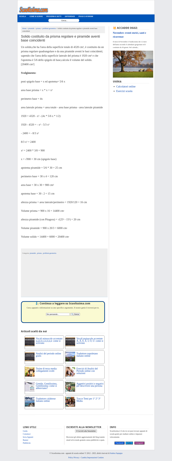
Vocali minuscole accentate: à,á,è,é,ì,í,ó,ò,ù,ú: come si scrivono (49, 341)
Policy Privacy (73, 458)
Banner (25, 440)
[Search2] (58, 314)
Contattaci (27, 434)
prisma (39, 253)
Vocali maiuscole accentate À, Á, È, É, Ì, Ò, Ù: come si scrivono (89, 341)
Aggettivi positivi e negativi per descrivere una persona (89, 384)
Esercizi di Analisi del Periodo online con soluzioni (87, 371)
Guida (25, 431)
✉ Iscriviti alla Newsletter (86, 431)
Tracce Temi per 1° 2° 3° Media (88, 399)
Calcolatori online (126, 86)
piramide (33, 253)
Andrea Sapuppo (116, 453)
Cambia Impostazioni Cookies (92, 458)
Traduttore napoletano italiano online (87, 354)
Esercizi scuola (124, 91)
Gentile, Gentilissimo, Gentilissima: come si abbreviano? (46, 386)
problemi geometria (49, 253)
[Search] (75, 314)
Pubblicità (27, 443)
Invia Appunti (28, 437)
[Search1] (64, 20)
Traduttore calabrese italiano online (46, 399)
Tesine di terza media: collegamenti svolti (46, 369)
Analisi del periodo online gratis (48, 354)
